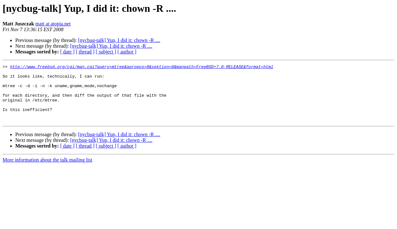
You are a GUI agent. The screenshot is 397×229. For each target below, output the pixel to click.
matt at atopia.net (53, 23)
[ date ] (67, 51)
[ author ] (127, 51)
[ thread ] (85, 51)
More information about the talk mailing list (47, 171)
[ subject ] (106, 51)
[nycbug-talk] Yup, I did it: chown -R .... (119, 40)
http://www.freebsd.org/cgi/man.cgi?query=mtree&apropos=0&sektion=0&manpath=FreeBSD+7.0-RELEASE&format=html (141, 67)
